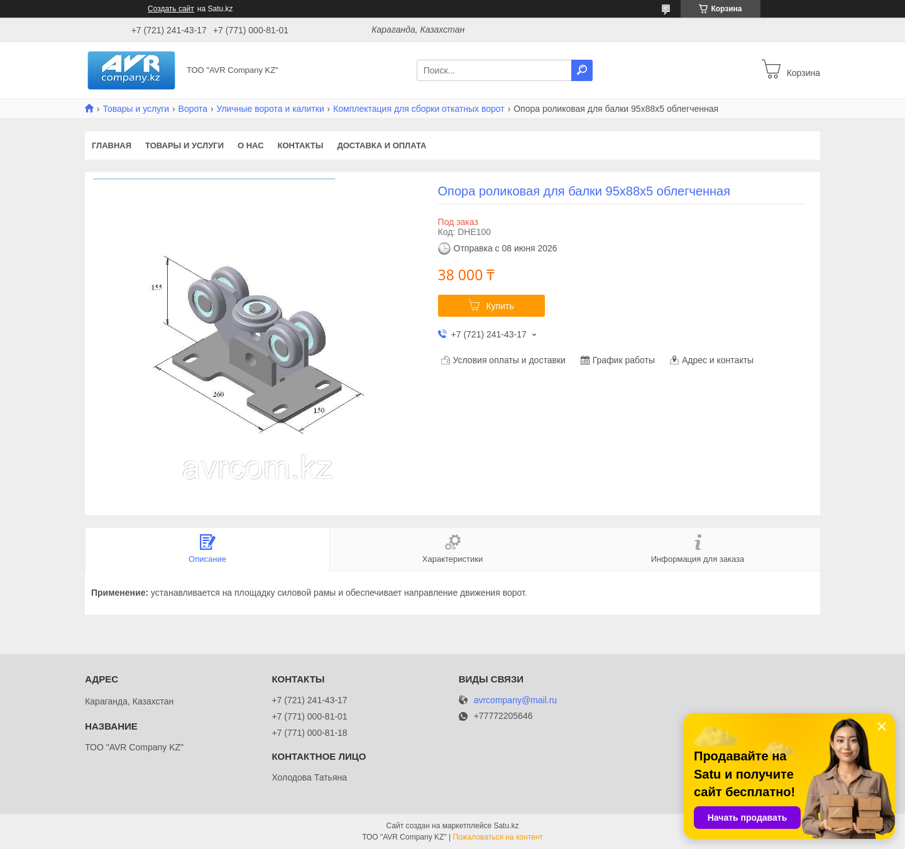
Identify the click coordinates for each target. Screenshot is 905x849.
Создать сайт (171, 8)
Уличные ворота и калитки (270, 109)
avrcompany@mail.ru (515, 700)
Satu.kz (505, 825)
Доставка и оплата (381, 145)
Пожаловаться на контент (497, 837)
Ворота (192, 109)
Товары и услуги (135, 109)
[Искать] (582, 70)
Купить (499, 306)
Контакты (301, 145)
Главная (111, 145)
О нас (251, 145)
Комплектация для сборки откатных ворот (419, 109)
